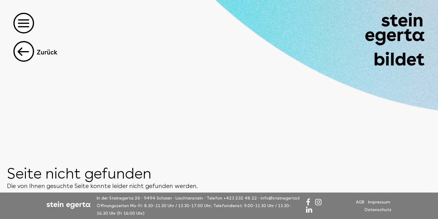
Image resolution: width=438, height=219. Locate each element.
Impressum (379, 202)
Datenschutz (378, 209)
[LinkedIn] (309, 209)
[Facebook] (308, 202)
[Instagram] (318, 202)
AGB (360, 202)
